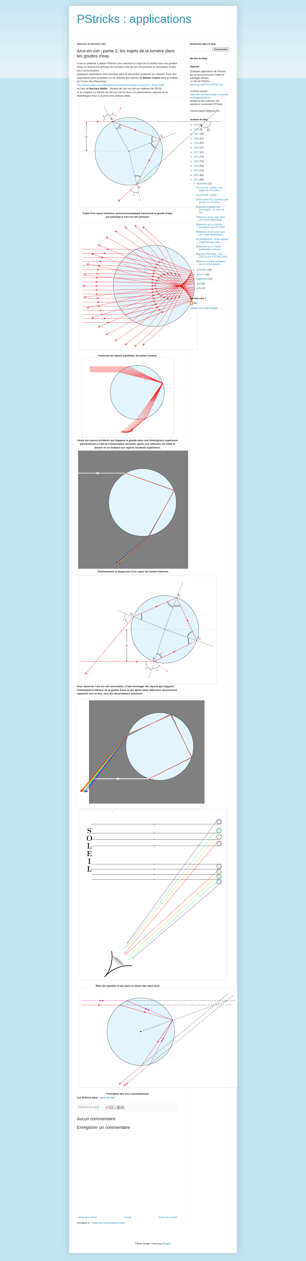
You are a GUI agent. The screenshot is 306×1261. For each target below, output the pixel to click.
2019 (197, 143)
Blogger (167, 1243)
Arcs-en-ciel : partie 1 (207, 195)
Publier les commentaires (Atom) (108, 1223)
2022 (197, 129)
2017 (197, 152)
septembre (202, 279)
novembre (202, 269)
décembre (202, 183)
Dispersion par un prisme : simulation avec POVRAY (210, 226)
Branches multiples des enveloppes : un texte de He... (210, 210)
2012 (197, 175)
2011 (197, 179)
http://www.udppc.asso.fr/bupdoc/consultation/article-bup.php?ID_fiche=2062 (120, 85)
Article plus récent (87, 1217)
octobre (201, 274)
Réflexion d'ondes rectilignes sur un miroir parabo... (211, 263)
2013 (197, 170)
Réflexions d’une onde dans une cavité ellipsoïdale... (210, 218)
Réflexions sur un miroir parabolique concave (208, 248)
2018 (197, 147)
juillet (200, 288)
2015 (197, 161)
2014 (197, 166)
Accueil (127, 1217)
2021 (197, 134)
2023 (197, 124)
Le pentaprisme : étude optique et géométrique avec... (212, 240)
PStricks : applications (134, 18)
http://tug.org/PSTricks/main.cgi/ (206, 84)
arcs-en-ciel (107, 1097)
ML (195, 303)
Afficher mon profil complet (204, 308)
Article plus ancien (167, 1217)
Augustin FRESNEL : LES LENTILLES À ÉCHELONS (211, 255)
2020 (197, 138)
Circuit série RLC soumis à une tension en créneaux (212, 201)
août (199, 283)
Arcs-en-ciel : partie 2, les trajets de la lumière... (209, 189)
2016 (197, 156)
